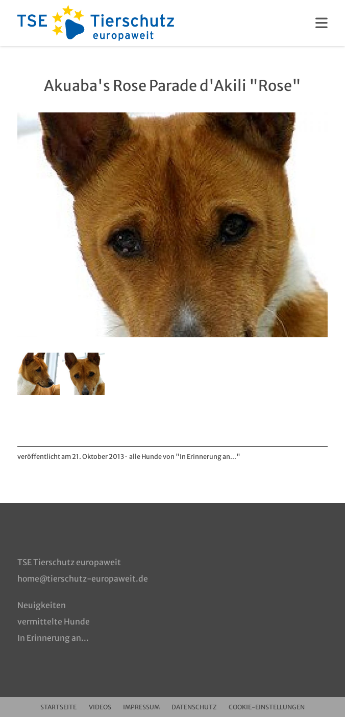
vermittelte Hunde (53, 621)
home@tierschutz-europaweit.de (84, 578)
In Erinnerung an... (53, 637)
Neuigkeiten (41, 604)
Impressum (142, 706)
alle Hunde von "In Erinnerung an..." (185, 456)
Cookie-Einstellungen (273, 706)
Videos (97, 706)
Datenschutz (197, 706)
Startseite (52, 706)
